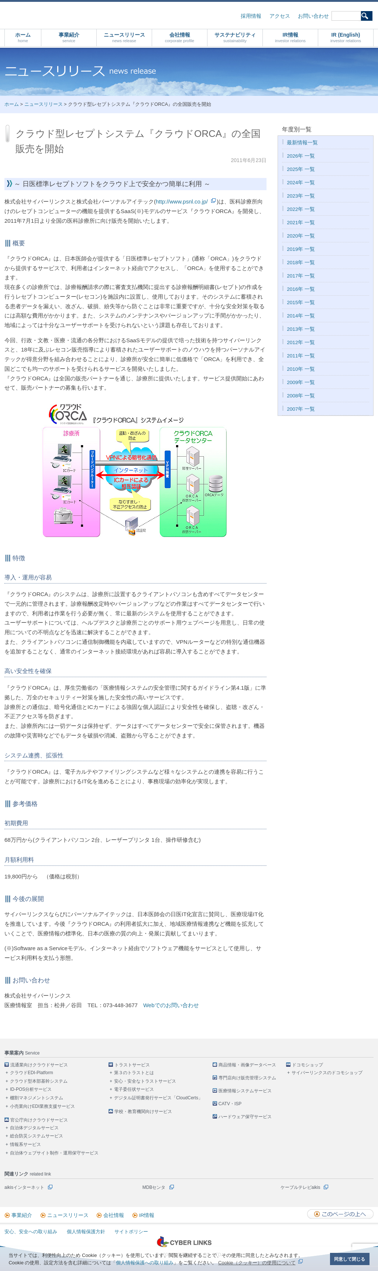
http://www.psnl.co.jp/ (182, 201)
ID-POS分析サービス (31, 1089)
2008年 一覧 (301, 396)
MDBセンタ (154, 1187)
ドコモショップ (307, 1064)
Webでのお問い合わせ (171, 1005)
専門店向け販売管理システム (247, 1077)
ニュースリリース (124, 37)
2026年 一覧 (301, 156)
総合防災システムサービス (36, 1136)
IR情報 (290, 37)
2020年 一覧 (301, 236)
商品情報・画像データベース (247, 1064)
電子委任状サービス (134, 1089)
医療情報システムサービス (245, 1090)
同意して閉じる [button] (349, 1259)
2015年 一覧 (301, 302)
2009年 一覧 (301, 382)
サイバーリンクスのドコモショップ (327, 1072)
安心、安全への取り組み (30, 1231)
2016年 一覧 (301, 289)
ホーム (23, 37)
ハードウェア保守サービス (245, 1116)
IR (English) (345, 37)
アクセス (279, 16)
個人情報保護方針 (86, 1231)
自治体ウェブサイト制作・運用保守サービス (54, 1153)
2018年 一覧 (301, 262)
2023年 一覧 (301, 196)
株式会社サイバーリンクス (83, 15)
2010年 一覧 (301, 369)
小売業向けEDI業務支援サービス (42, 1106)
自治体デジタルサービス (34, 1127)
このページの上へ (340, 1214)
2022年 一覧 (301, 209)
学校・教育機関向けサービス (143, 1111)
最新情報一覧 (302, 142)
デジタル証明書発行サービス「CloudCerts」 (158, 1097)
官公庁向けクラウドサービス (39, 1120)
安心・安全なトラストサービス (145, 1081)
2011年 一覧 (301, 356)
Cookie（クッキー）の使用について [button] (256, 1262)
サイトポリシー (131, 1231)
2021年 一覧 (301, 222)
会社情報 (180, 37)
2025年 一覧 (301, 169)
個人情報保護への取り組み (144, 1262)
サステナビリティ (235, 37)
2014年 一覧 (301, 316)
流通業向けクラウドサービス (39, 1064)
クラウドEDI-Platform (31, 1072)
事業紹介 (69, 37)
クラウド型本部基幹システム (39, 1081)
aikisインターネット (24, 1187)
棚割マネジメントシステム (36, 1097)
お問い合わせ (313, 16)
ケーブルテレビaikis (300, 1187)
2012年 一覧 (301, 342)
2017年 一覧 (301, 276)
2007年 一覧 (301, 409)
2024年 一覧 (301, 182)
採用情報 (251, 16)
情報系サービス (25, 1144)
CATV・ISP (230, 1103)
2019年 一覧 (301, 249)
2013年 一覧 (301, 329)
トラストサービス (132, 1064)
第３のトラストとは (134, 1072)
